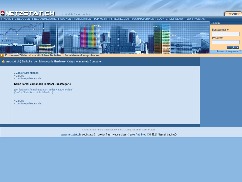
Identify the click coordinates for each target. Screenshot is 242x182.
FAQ (188, 18)
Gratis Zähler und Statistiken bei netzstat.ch (105, 129)
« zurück (19, 75)
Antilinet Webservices (143, 129)
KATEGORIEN (82, 18)
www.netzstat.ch (71, 134)
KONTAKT (200, 18)
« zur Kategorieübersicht (27, 78)
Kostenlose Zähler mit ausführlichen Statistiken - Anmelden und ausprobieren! (52, 55)
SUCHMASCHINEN (142, 18)
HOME (7, 18)
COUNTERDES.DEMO (170, 18)
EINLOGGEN (22, 18)
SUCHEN (65, 18)
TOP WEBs (100, 18)
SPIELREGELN (120, 18)
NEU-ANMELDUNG (45, 18)
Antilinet (141, 134)
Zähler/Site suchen (26, 73)
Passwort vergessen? (228, 51)
